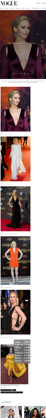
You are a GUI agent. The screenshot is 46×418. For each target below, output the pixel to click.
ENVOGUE (12, 8)
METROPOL (17, 8)
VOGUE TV (28, 8)
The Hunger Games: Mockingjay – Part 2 (11, 392)
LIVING (23, 8)
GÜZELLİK (6, 8)
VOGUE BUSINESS (35, 8)
